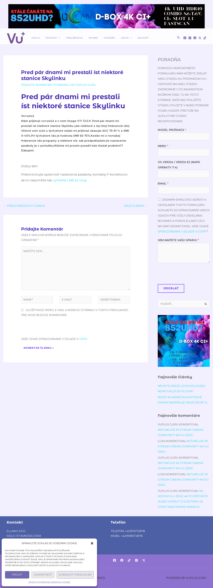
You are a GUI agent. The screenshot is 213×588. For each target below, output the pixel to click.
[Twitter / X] (199, 37)
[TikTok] (204, 37)
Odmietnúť (43, 574)
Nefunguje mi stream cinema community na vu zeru (183, 446)
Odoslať (171, 288)
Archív (115, 38)
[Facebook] (184, 37)
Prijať (17, 574)
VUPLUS (34, 38)
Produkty (50, 38)
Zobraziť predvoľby (75, 574)
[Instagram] (189, 37)
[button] (92, 543)
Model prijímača (172, 130)
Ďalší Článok (135, 205)
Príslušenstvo (69, 38)
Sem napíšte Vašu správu (178, 240)
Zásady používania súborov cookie (49, 582)
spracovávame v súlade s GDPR (182, 231)
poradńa (61, 85)
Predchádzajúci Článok (24, 205)
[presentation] (46, 328)
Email (163, 183)
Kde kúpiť (130, 38)
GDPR (83, 339)
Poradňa (100, 38)
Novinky (86, 38)
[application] (55, 38)
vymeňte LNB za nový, (70, 180)
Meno (163, 146)
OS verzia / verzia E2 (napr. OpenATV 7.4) (179, 165)
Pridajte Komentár (36, 85)
